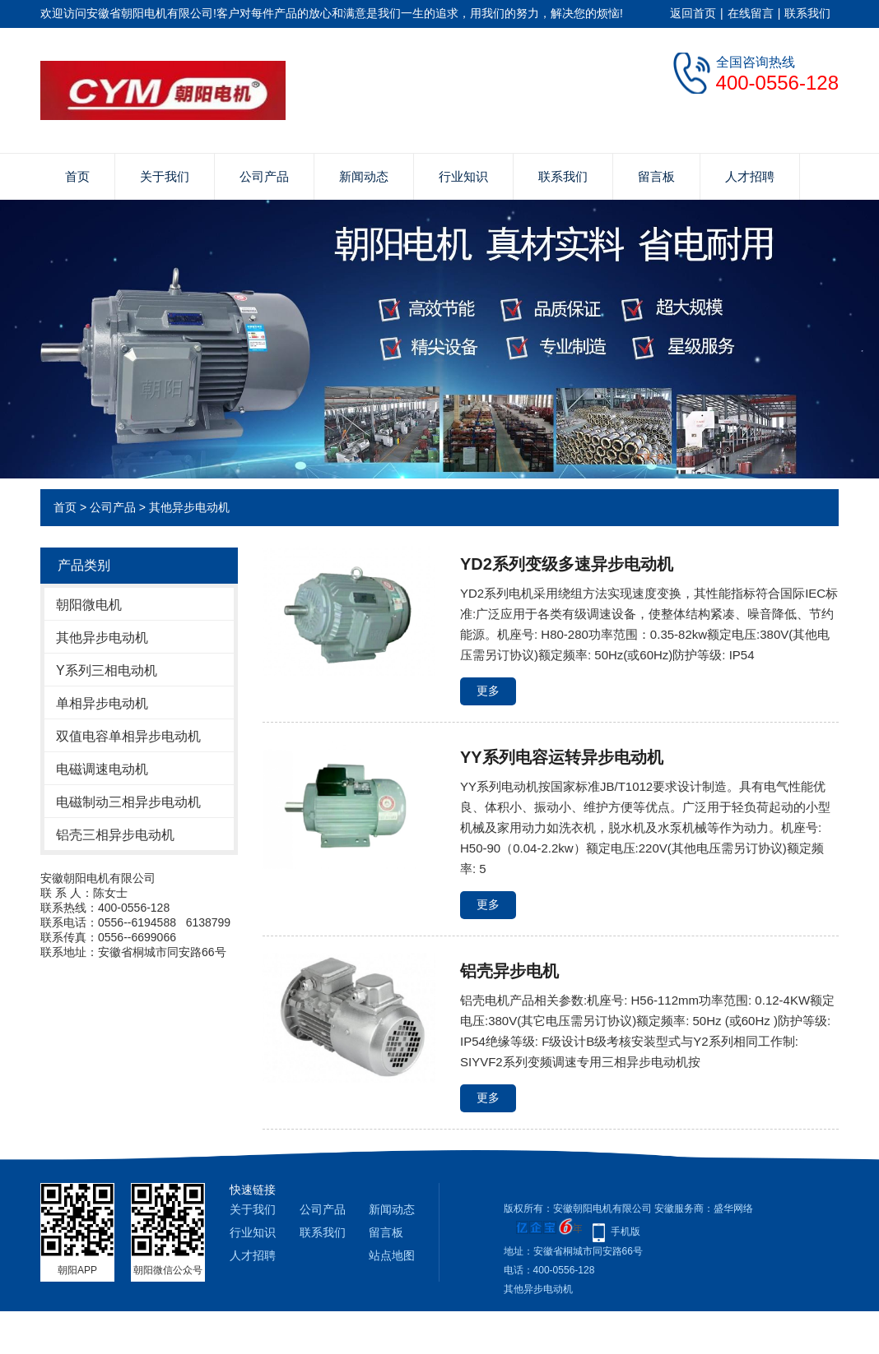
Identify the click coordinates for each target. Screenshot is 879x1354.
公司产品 (264, 176)
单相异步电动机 (102, 703)
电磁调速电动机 (102, 769)
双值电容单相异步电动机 (128, 736)
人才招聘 (749, 176)
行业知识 (463, 176)
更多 (488, 690)
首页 (77, 176)
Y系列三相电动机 (106, 670)
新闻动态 (363, 176)
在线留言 (751, 13)
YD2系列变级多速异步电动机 (566, 564)
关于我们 (164, 176)
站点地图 (392, 1255)
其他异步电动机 (189, 507)
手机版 (625, 1231)
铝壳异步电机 (509, 971)
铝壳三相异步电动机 (115, 835)
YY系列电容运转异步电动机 (561, 757)
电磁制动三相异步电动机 (128, 802)
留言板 (656, 176)
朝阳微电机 (89, 605)
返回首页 (693, 13)
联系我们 (807, 13)
